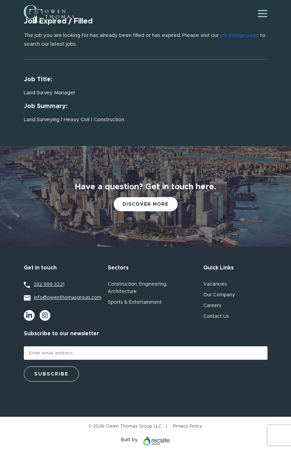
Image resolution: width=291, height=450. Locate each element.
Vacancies (215, 284)
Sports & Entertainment (135, 302)
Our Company (219, 295)
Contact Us (216, 316)
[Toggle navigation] (262, 13)
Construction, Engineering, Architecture (137, 288)
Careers (212, 305)
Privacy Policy (187, 426)
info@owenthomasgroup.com (67, 297)
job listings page (239, 35)
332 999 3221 (49, 284)
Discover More (145, 204)
